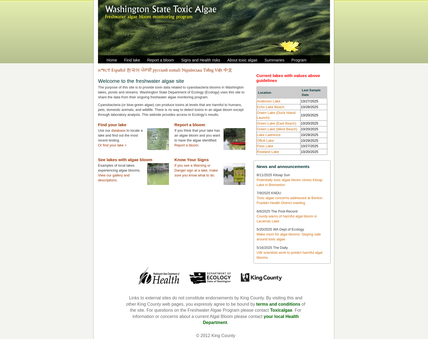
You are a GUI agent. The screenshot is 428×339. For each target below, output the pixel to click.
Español (119, 70)
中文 (228, 70)
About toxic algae (242, 60)
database (118, 130)
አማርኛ (104, 70)
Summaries (274, 60)
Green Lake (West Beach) (277, 129)
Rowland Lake (268, 152)
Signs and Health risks (200, 60)
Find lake (132, 60)
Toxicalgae (281, 310)
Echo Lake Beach (270, 107)
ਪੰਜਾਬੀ (147, 70)
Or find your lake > (112, 145)
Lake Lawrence (269, 135)
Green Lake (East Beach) (276, 123)
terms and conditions (278, 304)
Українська (192, 70)
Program (299, 60)
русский (161, 70)
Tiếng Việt (213, 70)
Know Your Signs (191, 159)
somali (175, 70)
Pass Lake (265, 146)
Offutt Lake (265, 140)
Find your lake (112, 124)
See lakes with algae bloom (125, 159)
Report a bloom (160, 60)
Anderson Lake (268, 101)
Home (112, 60)
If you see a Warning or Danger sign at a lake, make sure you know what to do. (196, 170)
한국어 (134, 70)
